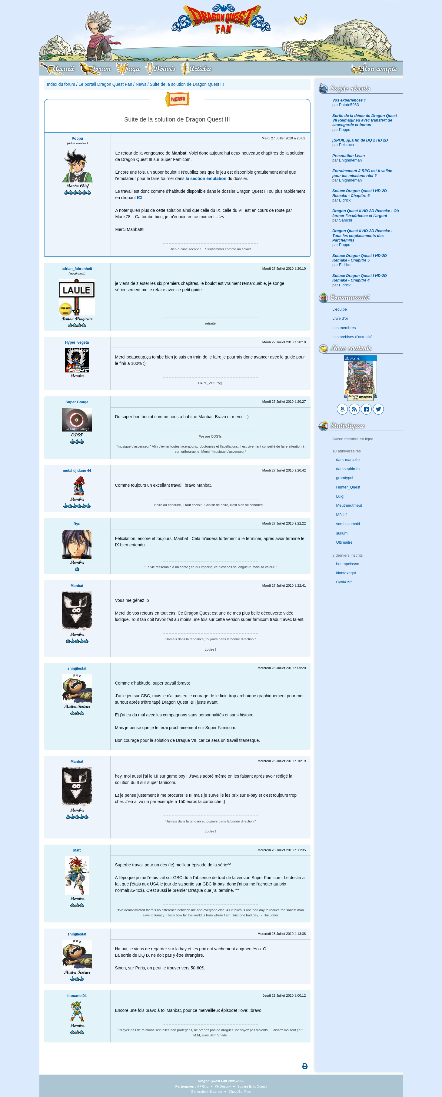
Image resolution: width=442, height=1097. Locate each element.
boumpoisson (347, 564)
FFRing (203, 1086)
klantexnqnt (346, 573)
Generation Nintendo (206, 1091)
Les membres (344, 327)
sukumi (342, 533)
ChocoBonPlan (239, 1091)
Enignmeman (350, 160)
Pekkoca (346, 144)
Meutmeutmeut (349, 505)
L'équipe (339, 309)
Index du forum (61, 84)
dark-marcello (348, 459)
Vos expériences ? (349, 100)
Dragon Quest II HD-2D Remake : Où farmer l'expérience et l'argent (365, 213)
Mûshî (341, 514)
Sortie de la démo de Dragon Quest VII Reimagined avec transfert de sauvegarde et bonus (364, 120)
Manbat (77, 586)
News (141, 84)
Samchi (345, 220)
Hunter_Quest (348, 487)
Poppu (344, 129)
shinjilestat (77, 668)
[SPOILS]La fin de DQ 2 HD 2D (360, 140)
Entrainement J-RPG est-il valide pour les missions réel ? (362, 173)
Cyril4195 (344, 582)
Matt (77, 850)
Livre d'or (340, 318)
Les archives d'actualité (352, 337)
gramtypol (344, 477)
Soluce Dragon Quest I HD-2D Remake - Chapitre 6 (359, 193)
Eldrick (345, 200)
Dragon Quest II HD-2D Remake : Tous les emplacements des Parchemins (362, 235)
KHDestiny (223, 1086)
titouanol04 (77, 996)
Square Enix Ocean (252, 1086)
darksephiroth (348, 468)
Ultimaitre (344, 542)
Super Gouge (76, 402)
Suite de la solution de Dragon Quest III (187, 84)
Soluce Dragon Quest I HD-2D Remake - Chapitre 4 (359, 277)
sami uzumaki (348, 524)
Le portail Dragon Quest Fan (105, 84)
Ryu (77, 524)
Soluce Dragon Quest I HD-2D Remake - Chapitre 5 (359, 257)
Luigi (340, 496)
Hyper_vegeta (77, 342)
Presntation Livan (348, 155)
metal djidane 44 (77, 470)
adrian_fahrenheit (77, 269)
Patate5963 (349, 104)
